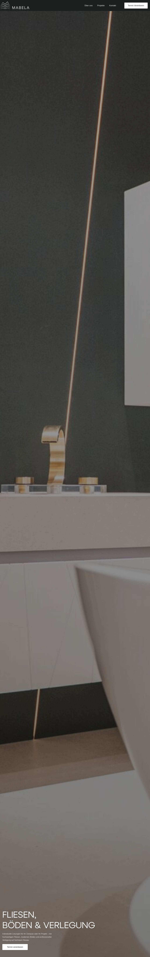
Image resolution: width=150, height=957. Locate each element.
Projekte (101, 6)
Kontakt (112, 6)
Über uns (89, 6)
